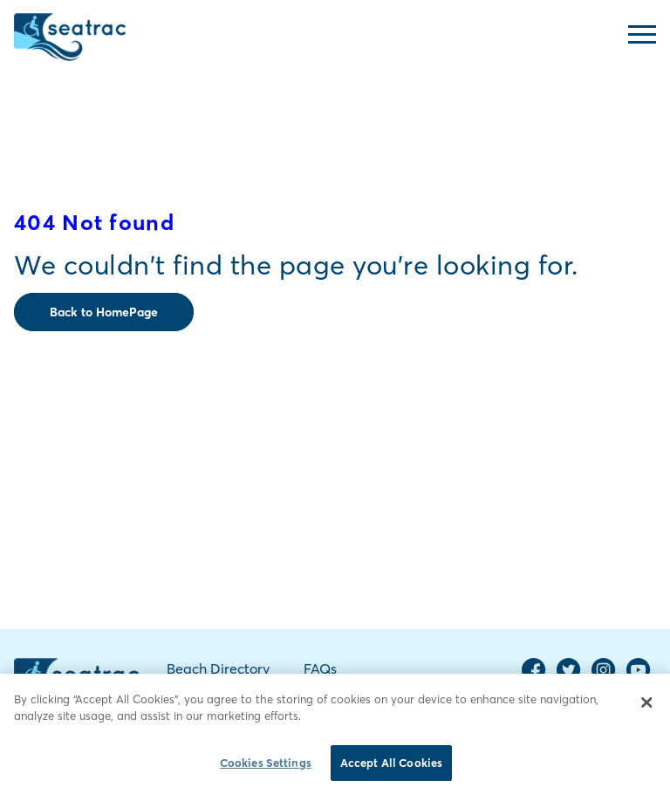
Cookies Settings (265, 767)
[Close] (646, 707)
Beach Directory (218, 668)
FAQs (320, 668)
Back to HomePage (104, 312)
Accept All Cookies (391, 767)
